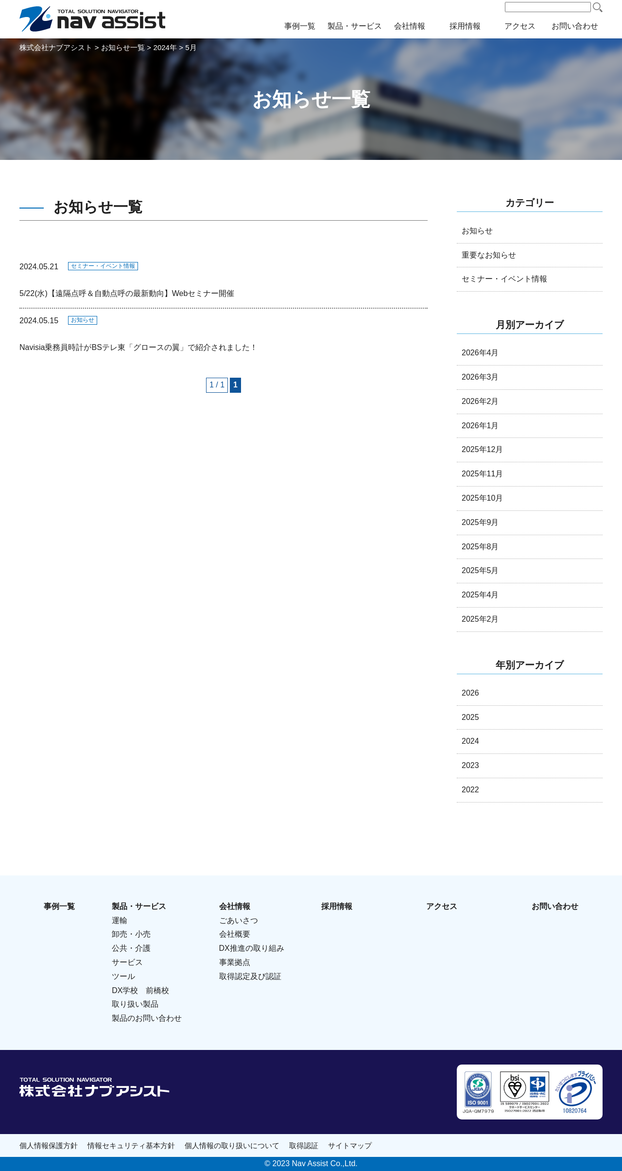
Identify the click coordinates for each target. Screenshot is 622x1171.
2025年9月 (480, 522)
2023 (470, 765)
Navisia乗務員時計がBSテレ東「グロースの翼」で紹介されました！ (138, 347)
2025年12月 (482, 449)
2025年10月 (482, 498)
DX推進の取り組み (251, 948)
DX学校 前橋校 (140, 990)
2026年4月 (480, 353)
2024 (470, 741)
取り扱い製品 (135, 1004)
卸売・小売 (131, 934)
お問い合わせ (575, 26)
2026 (470, 693)
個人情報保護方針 (48, 1145)
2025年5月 (480, 570)
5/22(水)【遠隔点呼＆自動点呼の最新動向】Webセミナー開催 (126, 293)
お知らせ (82, 319)
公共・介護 (131, 948)
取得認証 (303, 1145)
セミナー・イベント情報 (103, 265)
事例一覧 (299, 26)
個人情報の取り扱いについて (232, 1145)
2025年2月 (480, 619)
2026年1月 (480, 425)
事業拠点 (234, 962)
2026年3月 (480, 377)
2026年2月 (480, 401)
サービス (127, 962)
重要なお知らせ (489, 255)
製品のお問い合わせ (147, 1018)
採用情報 (465, 26)
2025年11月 (482, 474)
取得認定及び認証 (250, 976)
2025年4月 (480, 595)
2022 (470, 790)
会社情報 (409, 26)
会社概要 (234, 934)
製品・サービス (355, 26)
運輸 (119, 920)
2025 (470, 717)
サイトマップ (350, 1145)
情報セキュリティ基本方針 (131, 1145)
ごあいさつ (238, 920)
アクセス (520, 26)
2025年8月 (480, 546)
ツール (123, 976)
